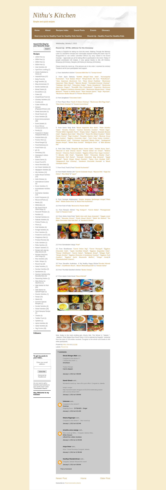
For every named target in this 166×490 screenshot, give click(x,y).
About (47, 30)
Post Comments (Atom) (73, 483)
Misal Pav (80, 134)
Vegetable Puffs (82, 155)
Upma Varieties (40, 323)
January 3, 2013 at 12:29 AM (72, 440)
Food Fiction (39, 147)
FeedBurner (42, 377)
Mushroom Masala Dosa (95, 89)
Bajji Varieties (39, 81)
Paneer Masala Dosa (84, 93)
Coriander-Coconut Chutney (99, 83)
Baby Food (39, 79)
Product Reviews (41, 240)
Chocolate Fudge (79, 85)
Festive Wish (39, 140)
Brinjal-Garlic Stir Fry (91, 79)
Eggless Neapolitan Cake (99, 251)
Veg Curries (39, 328)
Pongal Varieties (40, 230)
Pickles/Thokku (40, 222)
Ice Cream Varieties (41, 167)
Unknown (66, 401)
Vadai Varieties (40, 326)
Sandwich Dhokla (87, 220)
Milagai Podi (104, 253)
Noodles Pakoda (68, 130)
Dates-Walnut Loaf (63, 140)
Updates (38, 321)
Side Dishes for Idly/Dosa (40, 282)
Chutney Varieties (41, 99)
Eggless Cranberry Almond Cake (73, 89)
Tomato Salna (101, 265)
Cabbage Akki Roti (63, 85)
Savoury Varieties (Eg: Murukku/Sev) (42, 275)
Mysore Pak (98, 172)
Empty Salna (84, 132)
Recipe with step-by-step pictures (42, 251)
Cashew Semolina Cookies (87, 130)
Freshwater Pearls (40, 388)
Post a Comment (66, 469)
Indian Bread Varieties (42, 175)
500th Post (38, 64)
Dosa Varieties (40, 116)
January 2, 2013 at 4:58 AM (72, 374)
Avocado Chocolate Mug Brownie (90, 157)
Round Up (64, 347)
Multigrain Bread (91, 253)
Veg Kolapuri (81, 210)
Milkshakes (39, 205)
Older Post (105, 478)
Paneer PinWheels (63, 253)
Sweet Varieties (40, 309)
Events (93, 30)
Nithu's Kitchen (54, 15)
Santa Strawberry (93, 85)
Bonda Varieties (40, 87)
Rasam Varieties (40, 247)
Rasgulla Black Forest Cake (82, 149)
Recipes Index (62, 30)
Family (37, 130)
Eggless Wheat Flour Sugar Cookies (96, 153)
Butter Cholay (87, 270)
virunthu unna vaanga (70, 430)
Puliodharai (105, 79)
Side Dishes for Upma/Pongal (40, 290)
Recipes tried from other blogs (41, 255)
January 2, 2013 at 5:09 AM (72, 394)
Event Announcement (42, 119)
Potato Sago (104, 130)
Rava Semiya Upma (89, 91)
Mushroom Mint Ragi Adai (99, 102)
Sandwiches (39, 271)
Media (37, 202)
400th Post (38, 62)
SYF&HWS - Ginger (80, 408)
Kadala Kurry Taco (102, 149)
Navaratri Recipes (41, 212)
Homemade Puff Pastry (65, 157)
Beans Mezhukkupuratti (85, 265)
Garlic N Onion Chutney (80, 102)
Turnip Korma (96, 72)
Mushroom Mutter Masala (65, 93)
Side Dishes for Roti (42, 285)
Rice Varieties (39, 259)
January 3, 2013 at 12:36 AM (72, 452)
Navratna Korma (68, 218)
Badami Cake (67, 212)
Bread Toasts (39, 89)
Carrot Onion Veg (80, 249)
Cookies (38, 102)
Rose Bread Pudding (91, 81)
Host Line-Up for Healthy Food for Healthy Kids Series (58, 36)
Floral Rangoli (39, 142)
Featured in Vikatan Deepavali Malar (41, 134)
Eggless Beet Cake (68, 134)
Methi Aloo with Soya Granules (87, 216)
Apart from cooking (41, 69)
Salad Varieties (40, 266)
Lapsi (74, 174)
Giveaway (38, 152)
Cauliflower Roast (68, 265)
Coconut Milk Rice (82, 72)
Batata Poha (94, 140)
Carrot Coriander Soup (84, 172)
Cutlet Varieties (40, 104)
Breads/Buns (39, 92)
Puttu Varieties (40, 242)
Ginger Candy (102, 257)
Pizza (37, 224)
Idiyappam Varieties (41, 170)
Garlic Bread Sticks (83, 218)
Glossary (106, 30)
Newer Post (61, 478)
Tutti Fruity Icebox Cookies (99, 138)
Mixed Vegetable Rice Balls (87, 128)
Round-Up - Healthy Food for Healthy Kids (105, 36)
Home (37, 30)
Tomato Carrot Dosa (81, 104)
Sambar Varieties (41, 269)
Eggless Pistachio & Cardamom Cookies (83, 255)
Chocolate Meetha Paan (100, 155)
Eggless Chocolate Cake (77, 138)
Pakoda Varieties (40, 219)
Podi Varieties (39, 227)
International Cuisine (42, 182)
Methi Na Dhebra (99, 218)
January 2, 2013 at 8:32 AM (72, 423)
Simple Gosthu (61, 255)
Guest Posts (79, 30)
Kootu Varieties (40, 186)
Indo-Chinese (39, 179)
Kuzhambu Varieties (42, 193)
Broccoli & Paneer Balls (80, 206)
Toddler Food (39, 318)
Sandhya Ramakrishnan (71, 459)
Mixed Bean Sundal (76, 142)
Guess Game (39, 159)
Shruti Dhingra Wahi (70, 356)
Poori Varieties (40, 232)
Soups (37, 297)
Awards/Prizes (40, 76)
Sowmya (66, 406)
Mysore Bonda (81, 83)
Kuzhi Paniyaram (41, 197)
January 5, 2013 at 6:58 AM (72, 464)
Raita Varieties (40, 245)
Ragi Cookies (73, 136)
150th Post (38, 57)
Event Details (39, 123)
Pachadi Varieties (41, 217)
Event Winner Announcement (40, 127)
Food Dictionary (40, 145)
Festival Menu (40, 137)
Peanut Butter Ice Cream (92, 151)
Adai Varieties (39, 67)
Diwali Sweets (40, 114)
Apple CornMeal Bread (79, 251)
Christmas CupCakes (80, 140)
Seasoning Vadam (41, 278)
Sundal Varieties (40, 306)
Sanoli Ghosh (68, 380)
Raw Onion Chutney (63, 104)
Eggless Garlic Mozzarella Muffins (79, 257)
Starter (37, 299)
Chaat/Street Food (41, 97)
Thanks (37, 315)
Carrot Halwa (93, 210)
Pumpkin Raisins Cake (88, 136)
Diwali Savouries (40, 111)
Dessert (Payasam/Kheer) (41, 108)
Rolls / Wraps (39, 261)
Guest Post (39, 162)
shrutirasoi (66, 363)
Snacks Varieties (40, 294)
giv (36, 150)
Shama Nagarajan (69, 418)
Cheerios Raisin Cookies (72, 153)
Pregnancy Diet (40, 237)
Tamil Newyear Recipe (42, 311)
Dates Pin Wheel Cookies (95, 134)
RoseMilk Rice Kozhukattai (82, 87)
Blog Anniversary (41, 84)
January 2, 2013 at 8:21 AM (72, 411)
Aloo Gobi (94, 77)
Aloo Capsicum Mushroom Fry (68, 81)
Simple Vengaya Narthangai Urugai (92, 199)
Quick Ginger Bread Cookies (75, 159)
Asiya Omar (67, 446)
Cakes (37, 94)
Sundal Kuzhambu (81, 167)
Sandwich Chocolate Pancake (90, 161)
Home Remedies (40, 164)
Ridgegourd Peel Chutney (66, 161)
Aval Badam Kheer (73, 79)
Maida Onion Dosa (67, 201)
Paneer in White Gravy (72, 91)
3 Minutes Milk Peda (64, 155)
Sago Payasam (103, 91)
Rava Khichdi (81, 276)
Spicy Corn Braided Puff (99, 159)
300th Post (38, 59)
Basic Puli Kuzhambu (84, 201)
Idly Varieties (39, 172)
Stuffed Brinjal (82, 77)
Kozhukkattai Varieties (42, 188)
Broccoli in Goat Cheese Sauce (68, 151)
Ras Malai (65, 174)
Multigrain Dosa (91, 142)
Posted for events (41, 235)
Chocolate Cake (75, 98)
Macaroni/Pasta (40, 200)
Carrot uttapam (68, 369)
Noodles (38, 214)
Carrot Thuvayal (96, 249)
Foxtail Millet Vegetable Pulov (67, 132)
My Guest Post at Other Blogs (41, 208)
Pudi (77, 244)
